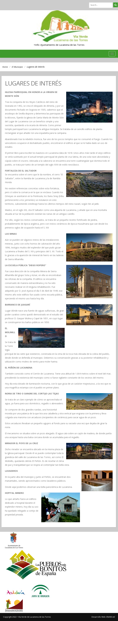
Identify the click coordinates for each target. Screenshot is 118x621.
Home (5, 66)
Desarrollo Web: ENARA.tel (103, 617)
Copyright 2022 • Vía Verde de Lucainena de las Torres (27, 617)
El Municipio (17, 66)
